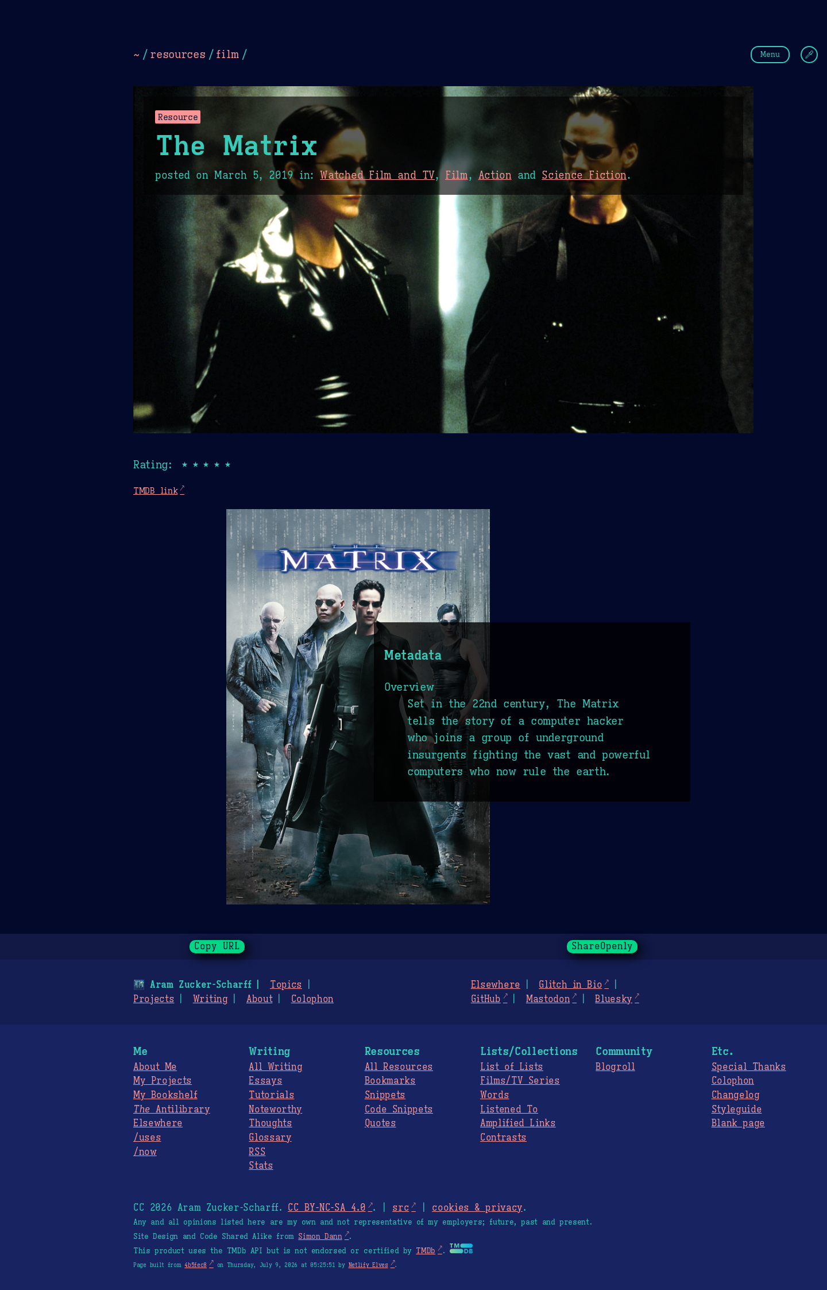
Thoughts (270, 1123)
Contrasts (503, 1137)
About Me (155, 1067)
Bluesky (613, 999)
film (227, 54)
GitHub (486, 999)
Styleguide (737, 1109)
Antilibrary (171, 1109)
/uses (147, 1137)
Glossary (270, 1137)
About (259, 999)
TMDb (425, 1251)
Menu (770, 54)
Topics (286, 985)
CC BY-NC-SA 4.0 (326, 1208)
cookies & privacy (477, 1208)
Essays (265, 1081)
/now (145, 1152)
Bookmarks (390, 1081)
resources (177, 54)
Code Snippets (399, 1109)
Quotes (380, 1123)
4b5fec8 (195, 1265)
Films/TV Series (520, 1081)
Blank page (738, 1123)
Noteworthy (275, 1109)
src (400, 1208)
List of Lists (511, 1067)
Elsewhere (495, 985)
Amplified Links (518, 1123)
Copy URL (217, 946)
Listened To (509, 1109)
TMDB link (155, 490)
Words (494, 1095)
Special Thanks (749, 1067)
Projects (153, 999)
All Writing (275, 1067)
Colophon (312, 999)
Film (456, 175)
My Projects (162, 1081)
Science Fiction (584, 175)
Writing (210, 999)
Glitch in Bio (570, 985)
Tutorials (271, 1095)
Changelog (736, 1095)
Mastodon (548, 999)
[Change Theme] (809, 54)
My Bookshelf (165, 1095)
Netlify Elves (368, 1265)
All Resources (399, 1067)
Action (495, 175)
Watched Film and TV (377, 175)
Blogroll (615, 1067)
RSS (257, 1152)
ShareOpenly (602, 946)
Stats (261, 1166)
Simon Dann (320, 1236)
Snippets (385, 1095)
